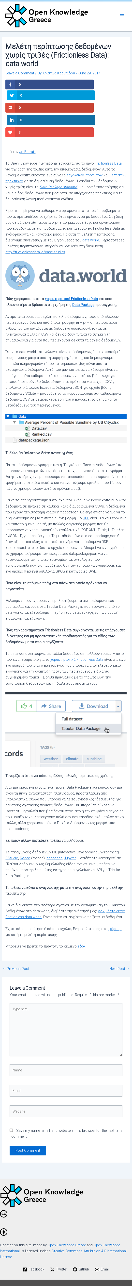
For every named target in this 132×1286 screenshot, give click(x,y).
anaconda (54, 835)
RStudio (11, 835)
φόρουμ (114, 905)
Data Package (83, 281)
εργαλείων (75, 152)
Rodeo (25, 835)
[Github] (81, 1246)
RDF (86, 494)
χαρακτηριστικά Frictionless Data (71, 275)
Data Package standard (58, 164)
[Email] (102, 1246)
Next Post (119, 946)
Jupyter (70, 835)
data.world (90, 217)
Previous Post (15, 946)
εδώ (81, 923)
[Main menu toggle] (122, 16)
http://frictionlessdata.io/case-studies (35, 229)
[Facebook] (33, 1246)
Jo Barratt (27, 128)
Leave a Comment (19, 73)
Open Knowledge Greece (67, 1221)
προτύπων (94, 152)
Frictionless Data (108, 140)
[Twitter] (59, 1246)
